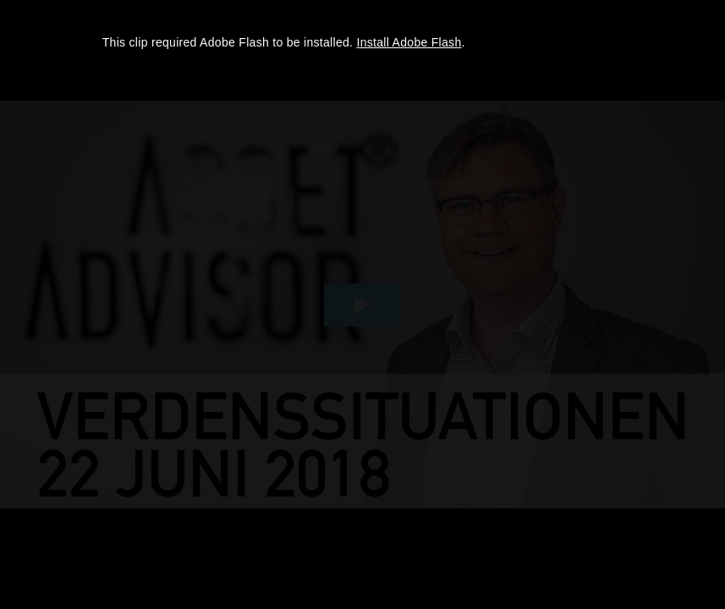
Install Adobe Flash (409, 42)
